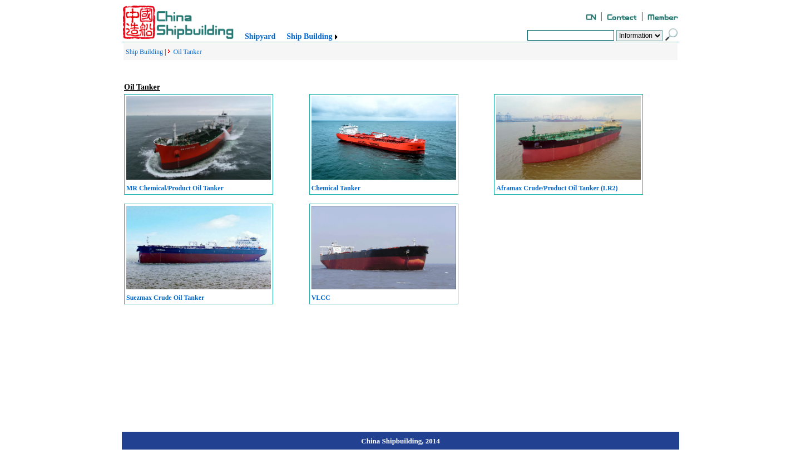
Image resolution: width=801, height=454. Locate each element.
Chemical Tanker (336, 188)
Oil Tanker (187, 52)
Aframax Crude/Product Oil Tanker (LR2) (556, 188)
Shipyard (260, 36)
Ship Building (309, 36)
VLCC (321, 298)
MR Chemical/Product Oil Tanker (175, 188)
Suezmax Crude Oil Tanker (165, 298)
